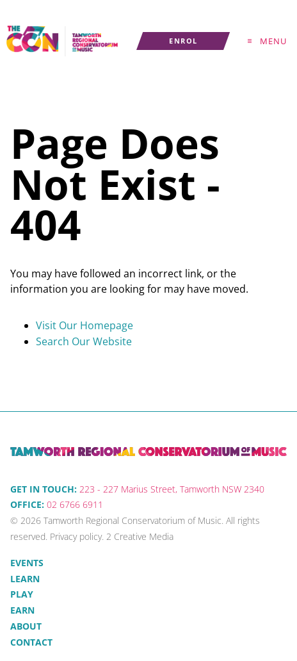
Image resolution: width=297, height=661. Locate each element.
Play (21, 594)
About (26, 626)
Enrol (152, 40)
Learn (25, 579)
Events (27, 563)
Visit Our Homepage (84, 325)
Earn (22, 610)
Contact (31, 642)
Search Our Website (84, 341)
